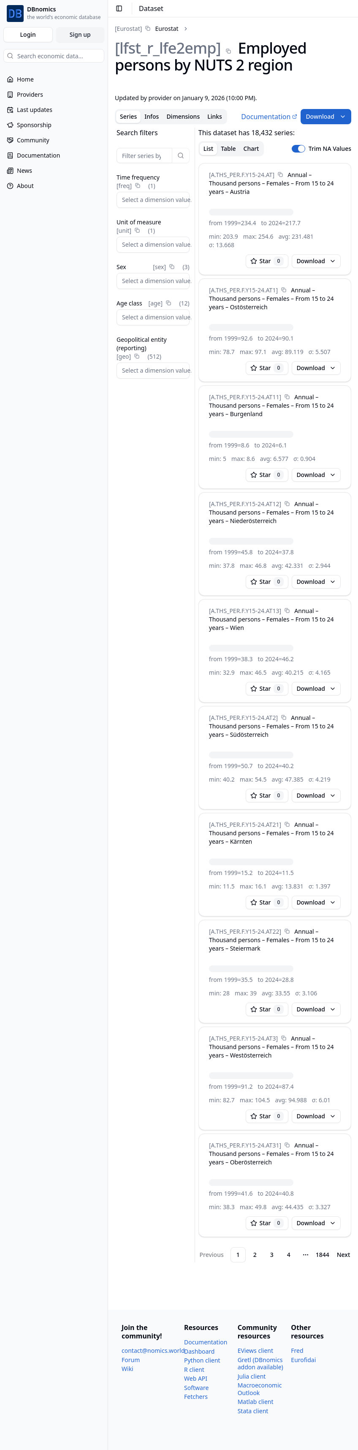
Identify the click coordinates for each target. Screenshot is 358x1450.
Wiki (127, 1369)
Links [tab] (214, 116)
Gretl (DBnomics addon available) (260, 1363)
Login (28, 34)
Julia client (252, 1376)
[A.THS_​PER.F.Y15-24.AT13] (245, 611)
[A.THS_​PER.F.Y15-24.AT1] (243, 290)
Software (196, 1388)
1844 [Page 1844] (322, 1255)
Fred (297, 1350)
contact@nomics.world (153, 1350)
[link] (147, 28)
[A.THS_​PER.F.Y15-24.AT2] (243, 718)
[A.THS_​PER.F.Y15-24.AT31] (245, 1145)
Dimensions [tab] (183, 116)
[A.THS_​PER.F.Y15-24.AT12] (245, 504)
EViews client (255, 1350)
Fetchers (196, 1397)
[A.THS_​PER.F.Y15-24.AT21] (245, 824)
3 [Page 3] (272, 1255)
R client (194, 1370)
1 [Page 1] (238, 1255)
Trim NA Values (330, 149)
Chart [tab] (251, 148)
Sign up (80, 34)
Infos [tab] (151, 116)
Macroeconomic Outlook (260, 1389)
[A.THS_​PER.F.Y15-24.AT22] (245, 931)
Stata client (253, 1411)
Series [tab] (128, 116)
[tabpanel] (233, 695)
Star (267, 261)
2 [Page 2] (255, 1255)
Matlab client (256, 1402)
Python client (202, 1360)
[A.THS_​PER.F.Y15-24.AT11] (245, 397)
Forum (131, 1360)
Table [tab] (228, 148)
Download (326, 116)
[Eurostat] (128, 29)
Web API (195, 1378)
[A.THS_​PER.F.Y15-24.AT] (241, 175)
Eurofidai (303, 1360)
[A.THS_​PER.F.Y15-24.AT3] (243, 1038)
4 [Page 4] (288, 1255)
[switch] (298, 149)
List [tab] (208, 148)
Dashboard (199, 1351)
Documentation (269, 116)
